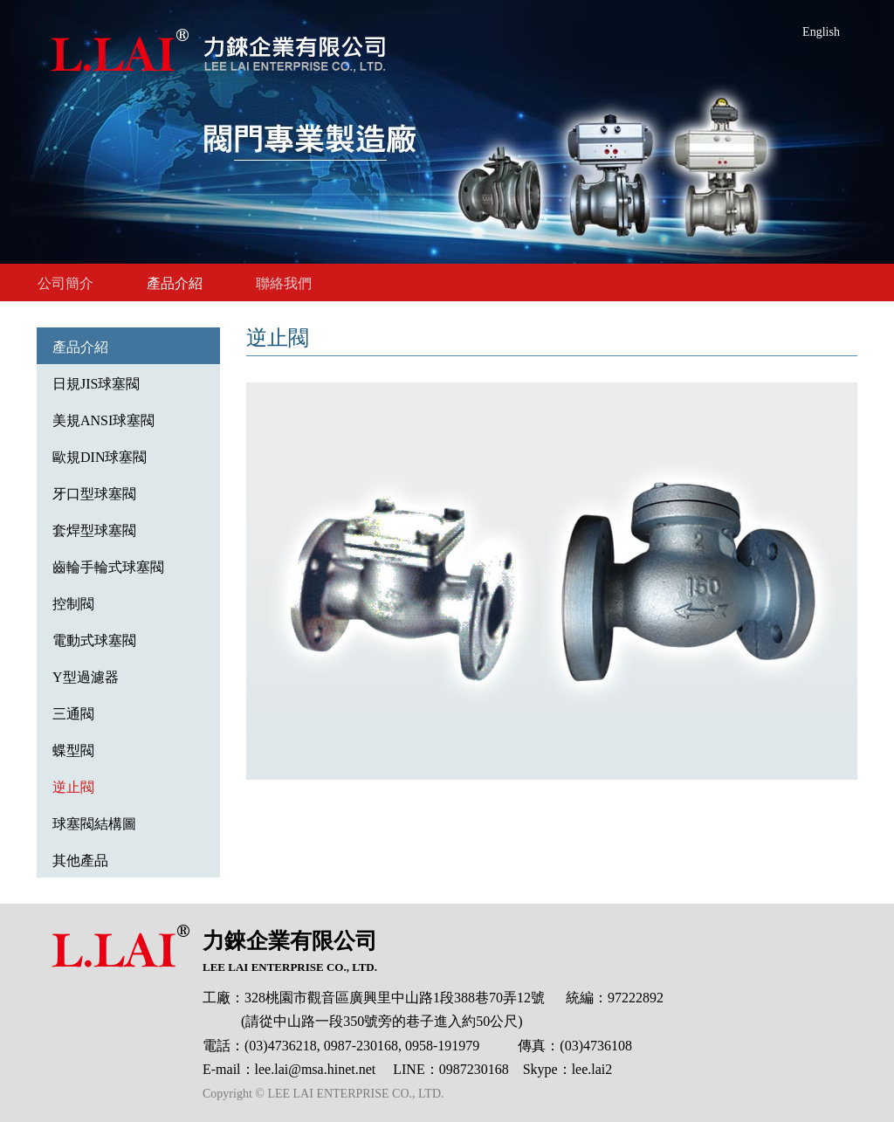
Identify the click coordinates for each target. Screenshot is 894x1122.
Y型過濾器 (85, 677)
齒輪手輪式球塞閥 (108, 567)
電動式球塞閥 (94, 640)
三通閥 (73, 713)
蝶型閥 (73, 750)
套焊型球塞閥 (94, 530)
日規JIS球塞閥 (96, 383)
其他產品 (80, 860)
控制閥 (73, 603)
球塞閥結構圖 (94, 823)
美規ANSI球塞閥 (103, 420)
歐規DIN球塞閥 (99, 457)
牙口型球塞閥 (94, 493)
